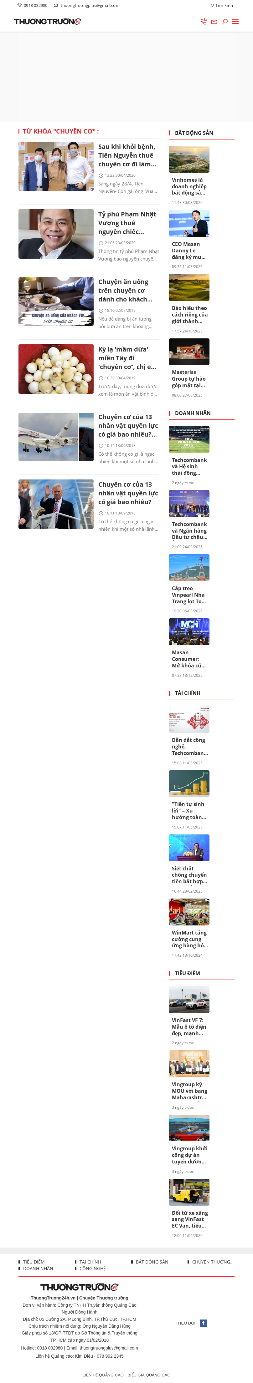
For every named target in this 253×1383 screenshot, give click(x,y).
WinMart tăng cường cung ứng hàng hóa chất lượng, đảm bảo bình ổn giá (189, 939)
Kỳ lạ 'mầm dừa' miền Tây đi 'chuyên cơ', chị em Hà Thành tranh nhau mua (127, 358)
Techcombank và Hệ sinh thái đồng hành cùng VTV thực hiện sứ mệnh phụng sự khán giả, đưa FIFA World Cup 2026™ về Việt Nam (189, 467)
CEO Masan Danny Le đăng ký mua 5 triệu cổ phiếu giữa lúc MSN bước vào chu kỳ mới (190, 251)
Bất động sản (194, 133)
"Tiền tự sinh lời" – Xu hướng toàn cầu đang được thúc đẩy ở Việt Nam (190, 811)
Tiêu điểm (187, 973)
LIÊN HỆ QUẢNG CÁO (103, 1375)
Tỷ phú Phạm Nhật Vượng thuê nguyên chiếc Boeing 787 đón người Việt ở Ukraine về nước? (127, 223)
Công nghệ (92, 1268)
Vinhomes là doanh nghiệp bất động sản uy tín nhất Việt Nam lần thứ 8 (189, 186)
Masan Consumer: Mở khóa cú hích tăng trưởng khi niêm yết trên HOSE (189, 659)
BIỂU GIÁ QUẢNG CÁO (148, 1375)
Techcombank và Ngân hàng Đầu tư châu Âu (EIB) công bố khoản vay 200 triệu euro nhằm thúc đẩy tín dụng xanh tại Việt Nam (189, 531)
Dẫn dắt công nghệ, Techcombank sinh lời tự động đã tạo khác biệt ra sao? (189, 747)
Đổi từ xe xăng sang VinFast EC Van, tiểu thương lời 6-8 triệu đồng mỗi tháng (190, 1219)
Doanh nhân (193, 413)
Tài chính (187, 693)
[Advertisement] (126, 77)
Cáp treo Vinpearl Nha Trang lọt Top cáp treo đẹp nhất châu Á (188, 595)
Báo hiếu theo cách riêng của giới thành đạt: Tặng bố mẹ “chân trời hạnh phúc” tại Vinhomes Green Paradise (190, 315)
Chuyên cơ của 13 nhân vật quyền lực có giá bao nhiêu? (128, 493)
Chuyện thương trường (213, 1262)
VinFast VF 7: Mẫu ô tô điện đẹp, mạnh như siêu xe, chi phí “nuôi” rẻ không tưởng (189, 1027)
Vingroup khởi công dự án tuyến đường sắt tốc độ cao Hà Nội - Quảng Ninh (190, 1155)
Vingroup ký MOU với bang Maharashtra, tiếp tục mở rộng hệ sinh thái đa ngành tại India (189, 1091)
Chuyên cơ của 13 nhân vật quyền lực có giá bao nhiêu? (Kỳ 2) (128, 426)
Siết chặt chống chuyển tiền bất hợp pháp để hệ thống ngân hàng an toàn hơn (189, 875)
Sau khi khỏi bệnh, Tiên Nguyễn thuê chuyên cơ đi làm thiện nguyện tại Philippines (126, 156)
